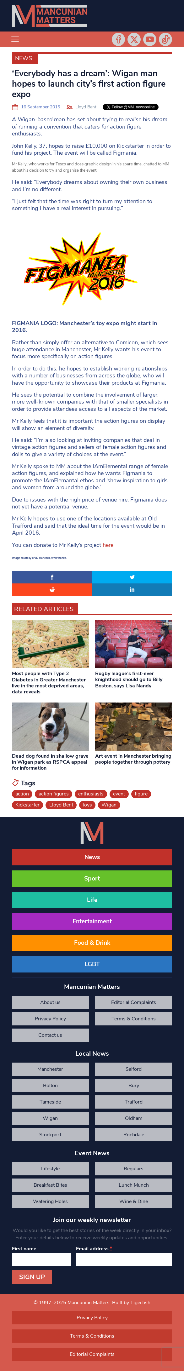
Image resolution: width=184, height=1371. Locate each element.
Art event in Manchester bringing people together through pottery (133, 759)
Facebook (118, 39)
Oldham (134, 1118)
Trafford (134, 1102)
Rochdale (133, 1134)
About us (50, 1002)
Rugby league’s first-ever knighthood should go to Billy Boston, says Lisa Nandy (128, 679)
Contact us (50, 1035)
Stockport (50, 1134)
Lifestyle (50, 1168)
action (22, 793)
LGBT (92, 964)
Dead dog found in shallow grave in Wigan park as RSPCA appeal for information (50, 762)
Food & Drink (92, 943)
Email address (94, 1248)
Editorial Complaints (133, 1002)
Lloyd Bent (85, 107)
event (119, 793)
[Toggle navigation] (15, 39)
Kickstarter (27, 804)
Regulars (133, 1168)
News (23, 58)
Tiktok (165, 39)
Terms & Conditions (133, 1018)
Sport (92, 879)
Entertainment (92, 921)
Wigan (108, 804)
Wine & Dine (133, 1201)
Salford (134, 1069)
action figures (54, 793)
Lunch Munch (134, 1185)
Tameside (50, 1102)
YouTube (149, 39)
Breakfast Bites (50, 1185)
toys (87, 804)
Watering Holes (50, 1201)
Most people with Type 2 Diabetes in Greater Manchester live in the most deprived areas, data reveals (49, 682)
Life (92, 900)
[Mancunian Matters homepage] (49, 16)
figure (141, 793)
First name (24, 1248)
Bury (133, 1085)
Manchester (50, 1069)
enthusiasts (91, 793)
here (108, 545)
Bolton (50, 1085)
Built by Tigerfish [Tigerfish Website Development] (131, 1302)
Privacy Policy (50, 1018)
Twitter (134, 39)
